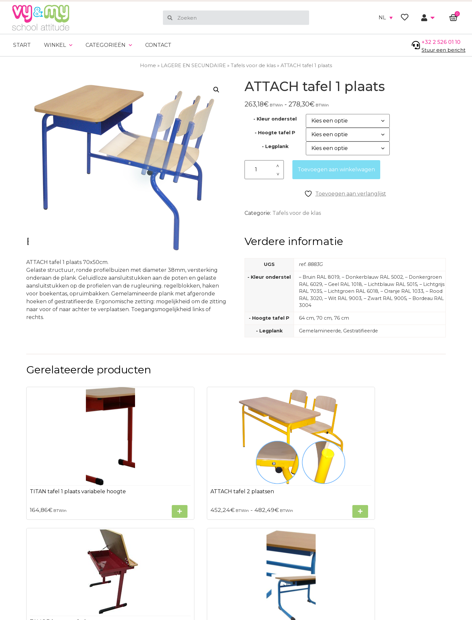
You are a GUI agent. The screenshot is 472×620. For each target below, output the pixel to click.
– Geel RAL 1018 (343, 284)
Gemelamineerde (320, 331)
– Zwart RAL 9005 (385, 298)
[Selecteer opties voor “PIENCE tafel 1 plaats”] (429, 511)
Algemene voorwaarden (43, 560)
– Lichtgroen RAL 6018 (351, 291)
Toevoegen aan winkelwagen (336, 169)
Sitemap (22, 584)
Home (148, 65)
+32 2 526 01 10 (441, 42)
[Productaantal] (264, 169)
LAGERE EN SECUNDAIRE (193, 65)
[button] (216, 90)
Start (22, 45)
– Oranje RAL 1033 (402, 291)
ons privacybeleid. (429, 570)
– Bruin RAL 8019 (319, 277)
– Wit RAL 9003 (343, 298)
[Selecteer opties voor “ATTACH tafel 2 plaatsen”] (212, 487)
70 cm (324, 318)
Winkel (58, 45)
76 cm (341, 318)
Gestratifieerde (360, 331)
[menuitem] (385, 17)
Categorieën (109, 45)
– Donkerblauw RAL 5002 (372, 277)
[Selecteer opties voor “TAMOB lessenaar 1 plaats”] (321, 500)
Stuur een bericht (443, 50)
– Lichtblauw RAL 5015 (390, 284)
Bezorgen (24, 595)
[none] (385, 17)
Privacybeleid (29, 572)
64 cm (306, 318)
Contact (158, 45)
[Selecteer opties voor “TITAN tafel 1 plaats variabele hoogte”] (104, 511)
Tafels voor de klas (253, 65)
